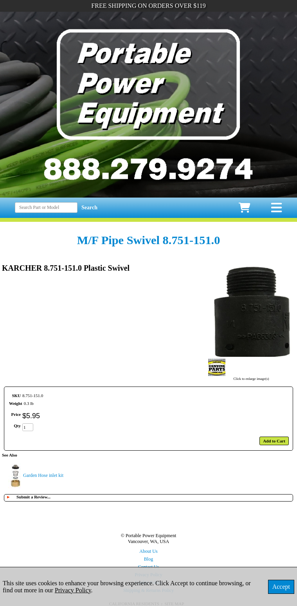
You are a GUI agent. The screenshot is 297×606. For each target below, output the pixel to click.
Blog (148, 559)
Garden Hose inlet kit (43, 475)
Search (89, 207)
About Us (148, 551)
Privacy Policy (73, 590)
